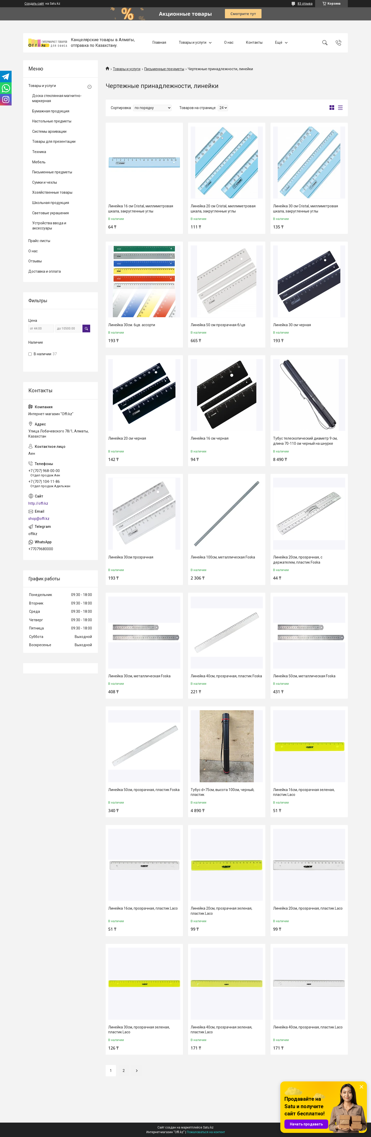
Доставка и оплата (44, 271)
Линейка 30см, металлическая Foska (139, 676)
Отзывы (35, 261)
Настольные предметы (51, 121)
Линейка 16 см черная (210, 438)
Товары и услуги (192, 43)
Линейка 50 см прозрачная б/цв (218, 325)
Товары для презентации (53, 141)
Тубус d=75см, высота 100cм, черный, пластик (222, 792)
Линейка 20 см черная (127, 438)
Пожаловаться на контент (206, 1132)
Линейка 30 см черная (292, 325)
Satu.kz (208, 1127)
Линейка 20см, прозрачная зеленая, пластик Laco (221, 911)
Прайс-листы (39, 241)
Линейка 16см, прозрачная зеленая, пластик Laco (304, 792)
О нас (228, 43)
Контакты (254, 43)
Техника (39, 152)
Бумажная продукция (50, 111)
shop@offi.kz (38, 519)
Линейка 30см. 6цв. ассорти (131, 325)
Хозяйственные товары (52, 192)
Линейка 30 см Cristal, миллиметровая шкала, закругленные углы (305, 208)
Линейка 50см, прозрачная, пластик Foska (144, 790)
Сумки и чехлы (44, 182)
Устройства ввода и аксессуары (49, 225)
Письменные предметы (164, 69)
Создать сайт (34, 3)
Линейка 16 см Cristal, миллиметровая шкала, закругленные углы (140, 208)
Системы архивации (49, 131)
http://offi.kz (38, 503)
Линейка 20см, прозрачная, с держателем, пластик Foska (297, 559)
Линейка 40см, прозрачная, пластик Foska (226, 676)
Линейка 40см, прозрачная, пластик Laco (308, 1027)
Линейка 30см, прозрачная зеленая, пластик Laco (139, 1029)
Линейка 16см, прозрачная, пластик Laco (143, 908)
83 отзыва (305, 3)
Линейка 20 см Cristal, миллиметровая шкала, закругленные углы (223, 208)
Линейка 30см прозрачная (130, 557)
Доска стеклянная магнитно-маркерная (57, 98)
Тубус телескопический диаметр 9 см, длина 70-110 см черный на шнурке (305, 441)
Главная (159, 43)
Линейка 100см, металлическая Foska (223, 557)
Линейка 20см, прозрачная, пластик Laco (308, 908)
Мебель (39, 162)
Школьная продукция (50, 203)
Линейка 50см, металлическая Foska (304, 676)
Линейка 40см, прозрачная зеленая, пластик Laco (221, 1029)
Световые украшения (50, 213)
